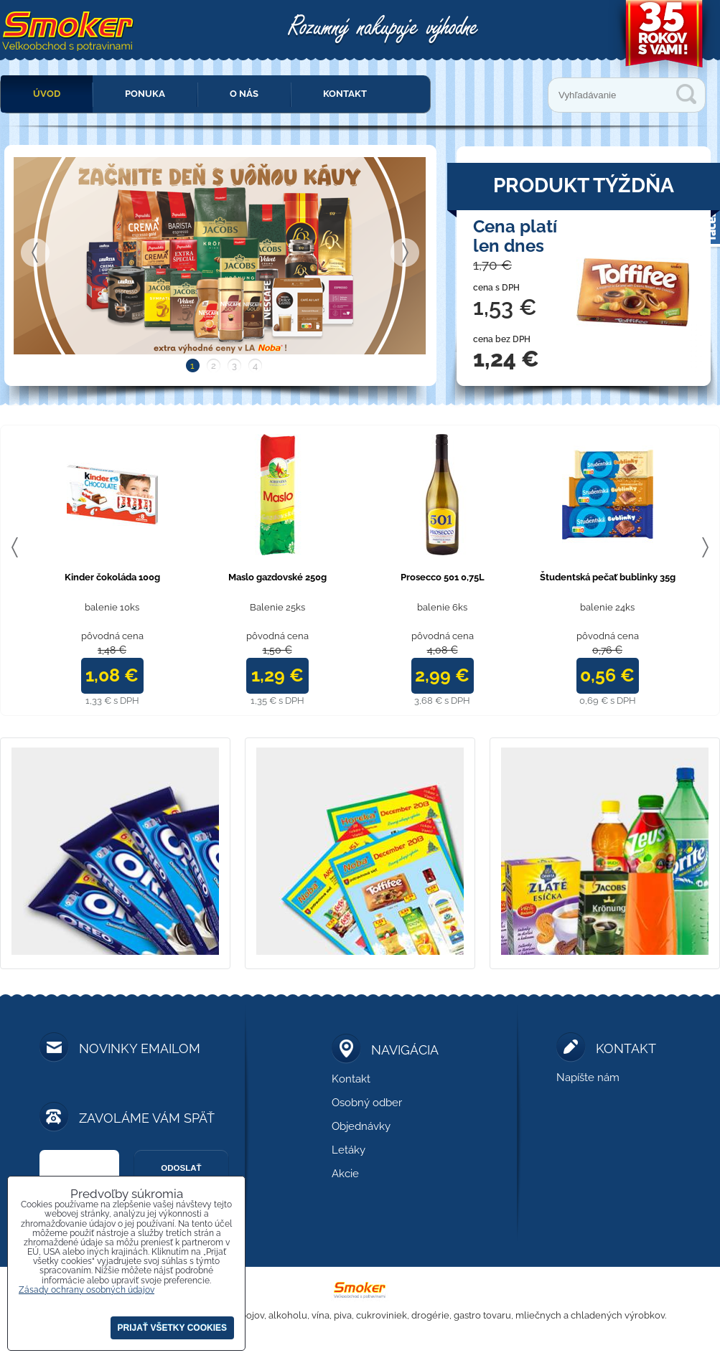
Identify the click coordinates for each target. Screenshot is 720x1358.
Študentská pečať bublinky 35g (607, 577)
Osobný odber (367, 1102)
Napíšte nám (588, 1077)
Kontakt (345, 93)
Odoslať (181, 1168)
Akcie (345, 1173)
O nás (244, 93)
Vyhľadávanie (686, 94)
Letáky (348, 1150)
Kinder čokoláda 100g (112, 577)
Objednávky (361, 1126)
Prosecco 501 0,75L (443, 577)
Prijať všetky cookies (172, 1328)
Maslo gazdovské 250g (277, 577)
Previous (35, 252)
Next (405, 252)
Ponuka (145, 93)
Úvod (46, 93)
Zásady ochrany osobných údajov (86, 1290)
